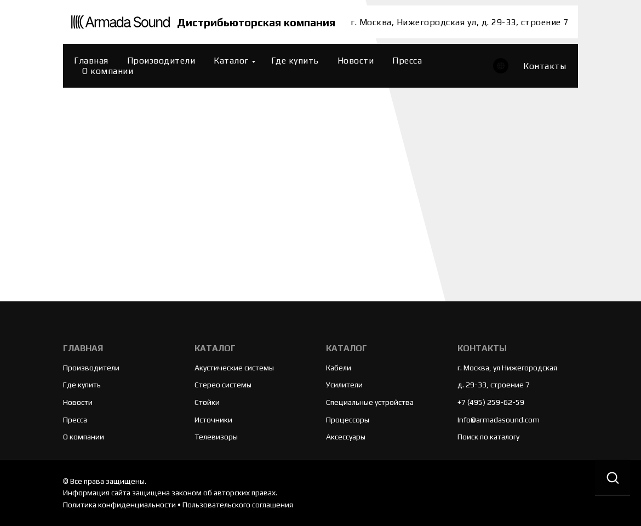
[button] (612, 477)
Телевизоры (216, 436)
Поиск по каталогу (488, 436)
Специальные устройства (370, 402)
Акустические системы (234, 367)
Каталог (231, 60)
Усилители (344, 384)
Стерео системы (222, 384)
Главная (91, 60)
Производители (161, 60)
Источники (213, 419)
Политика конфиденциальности (119, 504)
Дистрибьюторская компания (256, 22)
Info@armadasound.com (498, 419)
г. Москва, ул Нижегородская (507, 367)
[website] (500, 65)
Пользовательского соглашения (237, 504)
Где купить (295, 60)
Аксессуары (345, 436)
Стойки (207, 402)
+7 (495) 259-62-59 (490, 402)
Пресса (407, 60)
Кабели (338, 367)
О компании (107, 71)
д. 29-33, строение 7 (493, 384)
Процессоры (347, 419)
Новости (355, 60)
